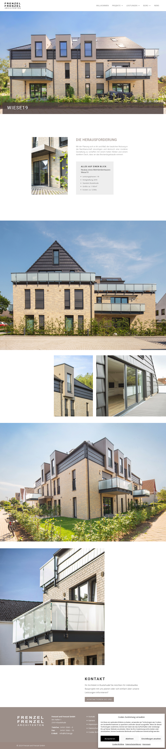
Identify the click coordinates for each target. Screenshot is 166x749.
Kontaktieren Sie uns (99, 699)
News (156, 6)
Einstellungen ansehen (151, 738)
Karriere (91, 720)
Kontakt (91, 716)
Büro (145, 6)
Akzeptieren (110, 738)
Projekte (116, 6)
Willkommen (102, 6)
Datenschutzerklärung (133, 744)
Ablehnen (130, 738)
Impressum (146, 744)
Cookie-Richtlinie (118, 744)
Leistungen (131, 6)
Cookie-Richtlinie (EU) (97, 732)
